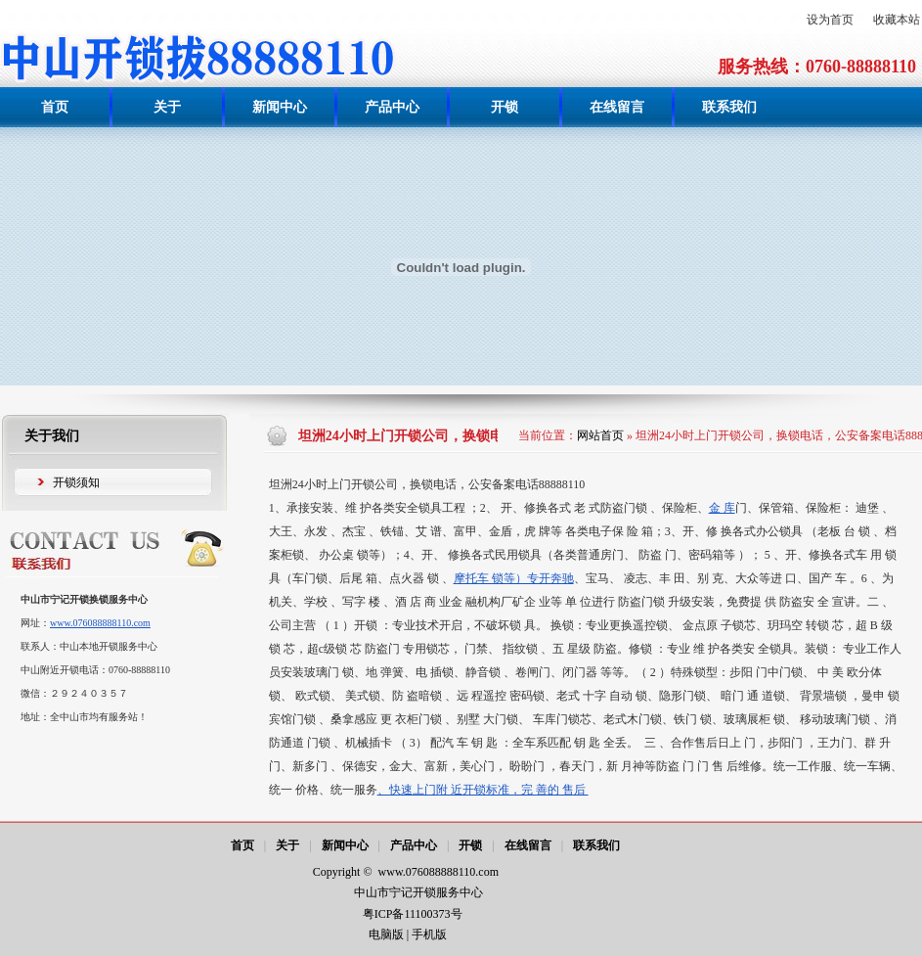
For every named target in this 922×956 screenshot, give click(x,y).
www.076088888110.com (100, 622)
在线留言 (528, 845)
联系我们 (596, 845)
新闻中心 (345, 845)
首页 (242, 845)
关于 (287, 845)
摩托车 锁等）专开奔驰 (514, 578)
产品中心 (413, 845)
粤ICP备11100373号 (414, 914)
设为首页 (830, 19)
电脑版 (386, 934)
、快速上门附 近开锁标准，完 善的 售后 (483, 790)
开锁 (470, 845)
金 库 (722, 508)
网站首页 (600, 435)
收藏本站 (896, 19)
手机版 (429, 934)
